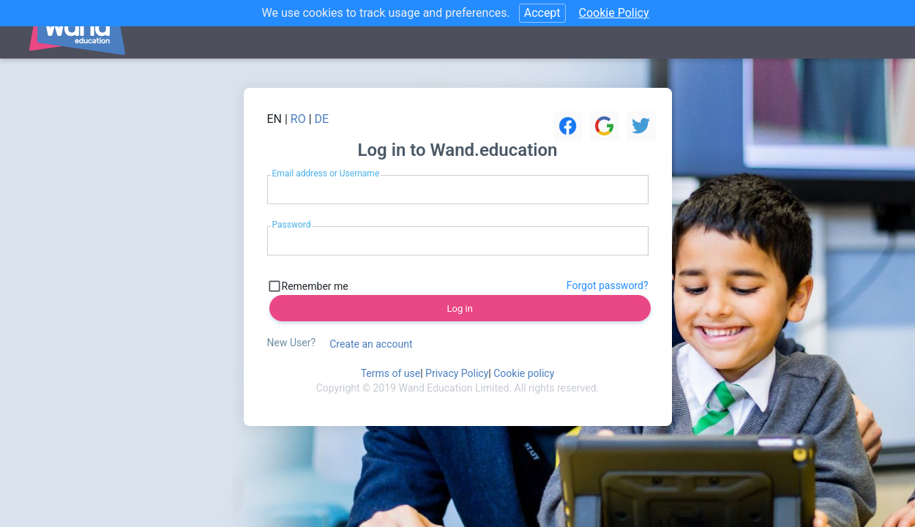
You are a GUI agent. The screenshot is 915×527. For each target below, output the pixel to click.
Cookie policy (523, 373)
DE (322, 119)
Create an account (370, 344)
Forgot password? (608, 285)
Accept (542, 13)
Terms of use (391, 373)
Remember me (315, 286)
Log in (460, 308)
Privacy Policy (456, 373)
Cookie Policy (614, 13)
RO (298, 119)
